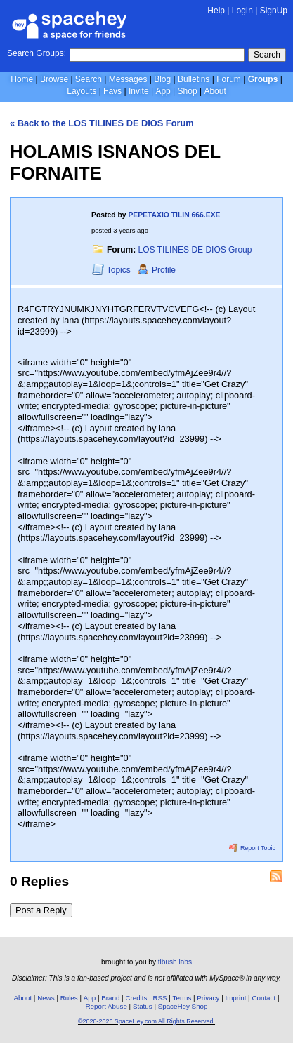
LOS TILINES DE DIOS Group (195, 250)
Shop (187, 91)
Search (267, 55)
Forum (228, 79)
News (46, 998)
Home (22, 79)
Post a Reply (41, 910)
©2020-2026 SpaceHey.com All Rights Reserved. (146, 1021)
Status (142, 1006)
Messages (128, 79)
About (215, 91)
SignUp (273, 10)
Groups (263, 79)
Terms (182, 998)
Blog (162, 79)
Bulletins (193, 79)
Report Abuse (106, 1006)
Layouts (81, 91)
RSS (159, 998)
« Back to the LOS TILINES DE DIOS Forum (102, 123)
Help (216, 10)
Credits (136, 998)
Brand (110, 998)
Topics (112, 270)
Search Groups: (36, 53)
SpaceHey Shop (183, 1006)
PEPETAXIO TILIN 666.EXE (174, 215)
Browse (54, 79)
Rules (69, 998)
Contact (263, 998)
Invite (139, 91)
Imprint (235, 998)
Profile (156, 270)
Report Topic (252, 848)
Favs (112, 91)
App (162, 91)
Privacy (208, 998)
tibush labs (175, 962)
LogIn (242, 10)
